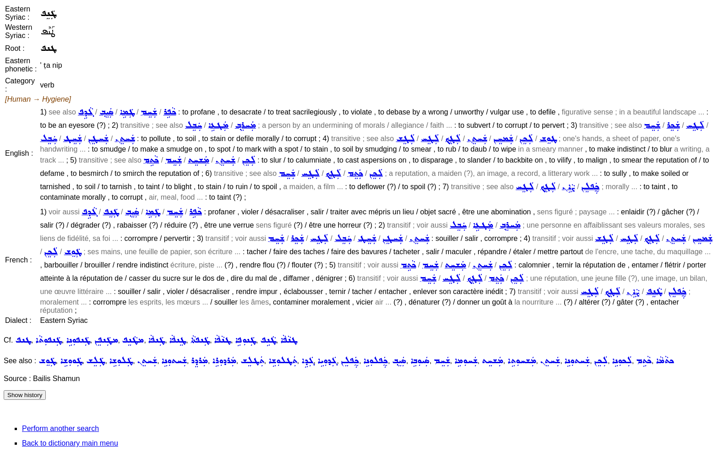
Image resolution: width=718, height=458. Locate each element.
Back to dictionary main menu (70, 443)
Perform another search (60, 428)
